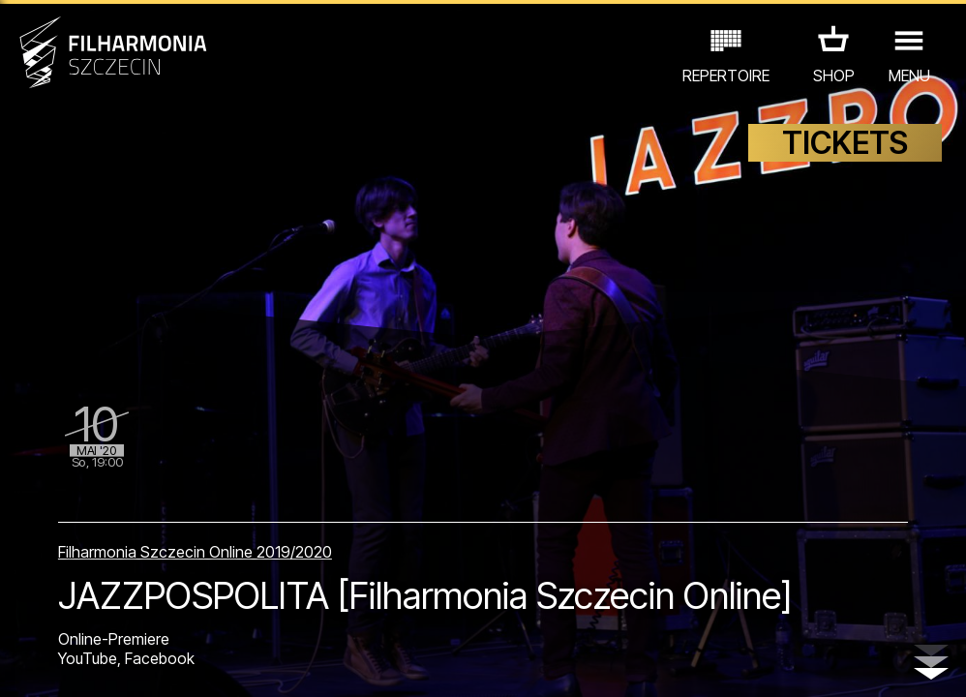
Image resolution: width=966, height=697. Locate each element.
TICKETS (845, 143)
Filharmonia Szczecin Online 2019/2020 (195, 551)
